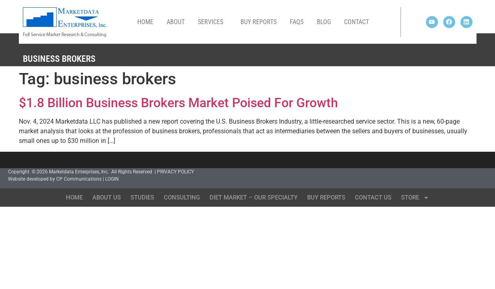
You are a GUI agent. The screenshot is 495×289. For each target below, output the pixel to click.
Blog (324, 22)
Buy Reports (258, 22)
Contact (356, 22)
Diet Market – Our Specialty (253, 197)
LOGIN (112, 179)
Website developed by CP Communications (55, 179)
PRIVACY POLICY (175, 172)
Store (415, 198)
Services (212, 22)
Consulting (182, 197)
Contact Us (373, 197)
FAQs (297, 22)
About (176, 22)
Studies (142, 197)
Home (145, 22)
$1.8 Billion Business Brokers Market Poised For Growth (178, 102)
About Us (106, 197)
